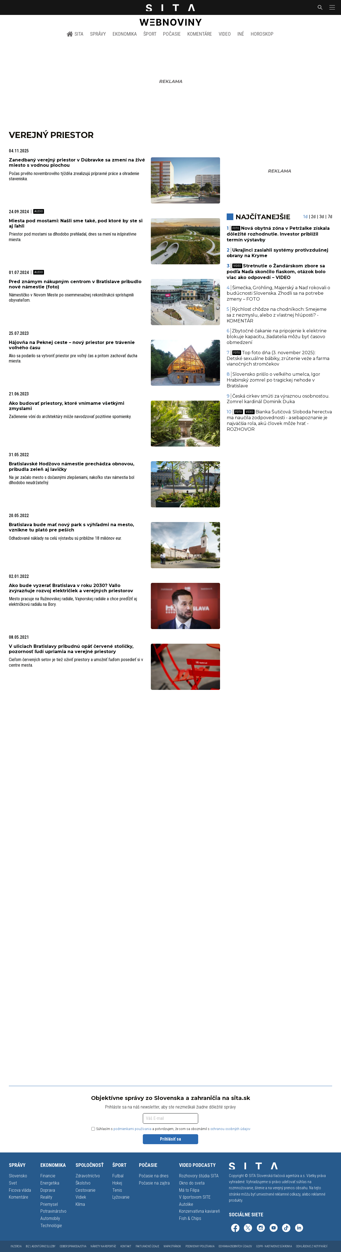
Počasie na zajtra (154, 1183)
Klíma (80, 1204)
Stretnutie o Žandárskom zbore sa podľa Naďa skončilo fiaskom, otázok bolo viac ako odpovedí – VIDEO (276, 271)
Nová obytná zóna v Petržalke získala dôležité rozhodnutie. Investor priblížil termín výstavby (278, 234)
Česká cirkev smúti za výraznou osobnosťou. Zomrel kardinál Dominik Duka (278, 399)
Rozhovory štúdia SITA (199, 1175)
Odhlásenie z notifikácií (311, 1246)
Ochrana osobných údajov (235, 1246)
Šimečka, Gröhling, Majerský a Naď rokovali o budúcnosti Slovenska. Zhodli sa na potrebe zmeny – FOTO (278, 293)
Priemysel (49, 1204)
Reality (46, 1197)
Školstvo (83, 1183)
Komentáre (199, 34)
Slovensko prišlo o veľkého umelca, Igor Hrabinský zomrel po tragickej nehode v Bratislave (274, 380)
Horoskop (262, 34)
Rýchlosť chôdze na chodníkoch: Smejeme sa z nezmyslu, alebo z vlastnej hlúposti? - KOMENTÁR (277, 315)
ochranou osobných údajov (230, 1129)
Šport (149, 34)
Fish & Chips (190, 1218)
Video (225, 34)
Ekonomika (125, 34)
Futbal (117, 1175)
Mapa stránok (172, 1246)
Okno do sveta (192, 1183)
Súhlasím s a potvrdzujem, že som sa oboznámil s (170, 1129)
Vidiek (81, 1197)
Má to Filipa (189, 1190)
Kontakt (125, 1246)
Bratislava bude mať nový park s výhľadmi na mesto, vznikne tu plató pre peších (71, 527)
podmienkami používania (132, 1129)
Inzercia (16, 1246)
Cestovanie (85, 1190)
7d (330, 216)
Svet (13, 1183)
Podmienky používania (199, 1246)
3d (321, 216)
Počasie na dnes (154, 1175)
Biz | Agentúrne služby (40, 1246)
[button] (331, 7)
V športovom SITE (195, 1197)
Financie (47, 1175)
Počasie (172, 34)
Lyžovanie (121, 1197)
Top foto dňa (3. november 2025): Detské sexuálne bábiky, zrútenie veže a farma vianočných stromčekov (278, 358)
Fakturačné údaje (147, 1246)
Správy (98, 34)
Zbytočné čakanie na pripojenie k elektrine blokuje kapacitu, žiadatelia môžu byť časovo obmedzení (277, 336)
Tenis (117, 1190)
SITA (74, 34)
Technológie (51, 1225)
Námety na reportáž (103, 1246)
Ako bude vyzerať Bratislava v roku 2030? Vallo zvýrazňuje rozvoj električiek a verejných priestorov (71, 588)
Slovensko (18, 1175)
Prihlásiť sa (170, 1139)
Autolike (186, 1204)
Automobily (50, 1218)
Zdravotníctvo (88, 1175)
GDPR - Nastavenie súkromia (274, 1246)
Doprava (47, 1190)
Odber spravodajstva (73, 1246)
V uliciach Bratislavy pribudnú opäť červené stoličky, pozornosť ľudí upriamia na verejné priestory (71, 649)
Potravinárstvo (53, 1211)
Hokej (117, 1183)
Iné (240, 34)
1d (305, 216)
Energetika (49, 1183)
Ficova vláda (20, 1190)
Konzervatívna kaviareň (199, 1211)
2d (313, 216)
